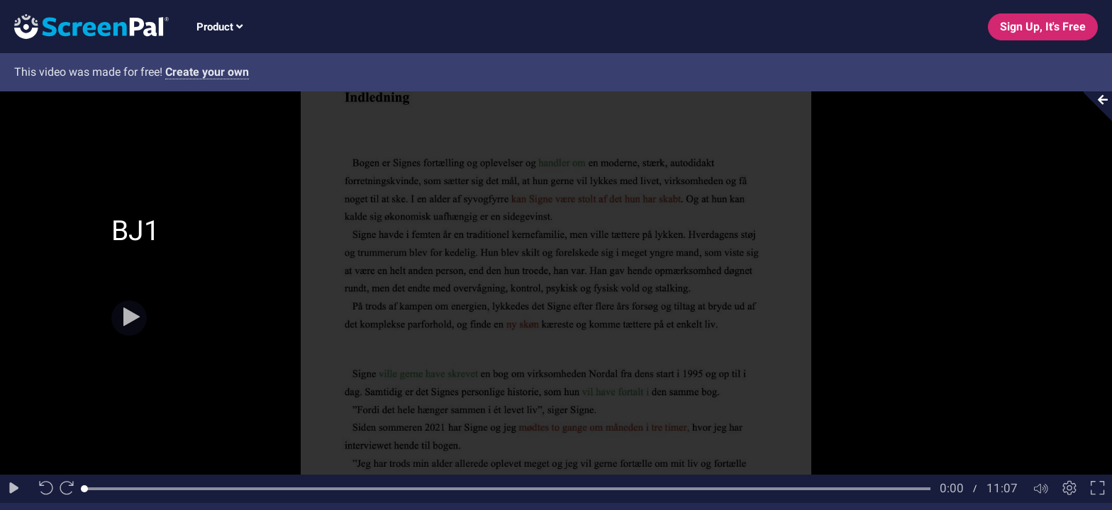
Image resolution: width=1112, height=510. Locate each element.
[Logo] (84, 26)
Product (219, 27)
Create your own (207, 72)
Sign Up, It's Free (1043, 26)
